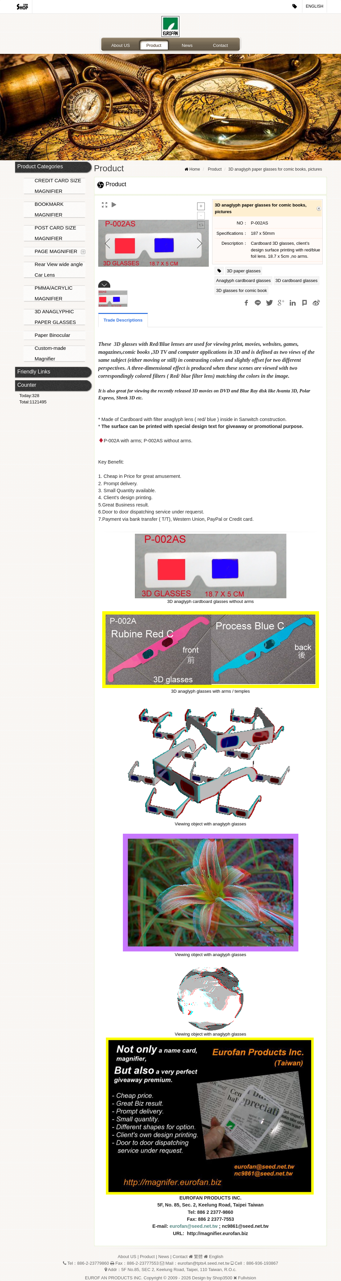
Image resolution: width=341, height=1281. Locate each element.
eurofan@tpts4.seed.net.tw (204, 1263)
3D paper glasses (243, 270)
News (187, 45)
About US (120, 45)
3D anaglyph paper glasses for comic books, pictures (275, 169)
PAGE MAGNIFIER (56, 251)
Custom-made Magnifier (50, 353)
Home (194, 169)
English (314, 6)
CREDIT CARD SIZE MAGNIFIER (58, 186)
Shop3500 (222, 1277)
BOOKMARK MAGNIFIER (49, 209)
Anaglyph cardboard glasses (243, 280)
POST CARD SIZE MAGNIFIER (55, 233)
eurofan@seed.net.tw (193, 1226)
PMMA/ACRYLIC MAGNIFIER (54, 293)
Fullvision (247, 1277)
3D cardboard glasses (296, 280)
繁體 (198, 1256)
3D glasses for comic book (241, 290)
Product (154, 45)
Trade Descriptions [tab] (123, 320)
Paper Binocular (52, 335)
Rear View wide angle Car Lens (59, 269)
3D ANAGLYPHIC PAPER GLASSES (55, 317)
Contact (220, 45)
